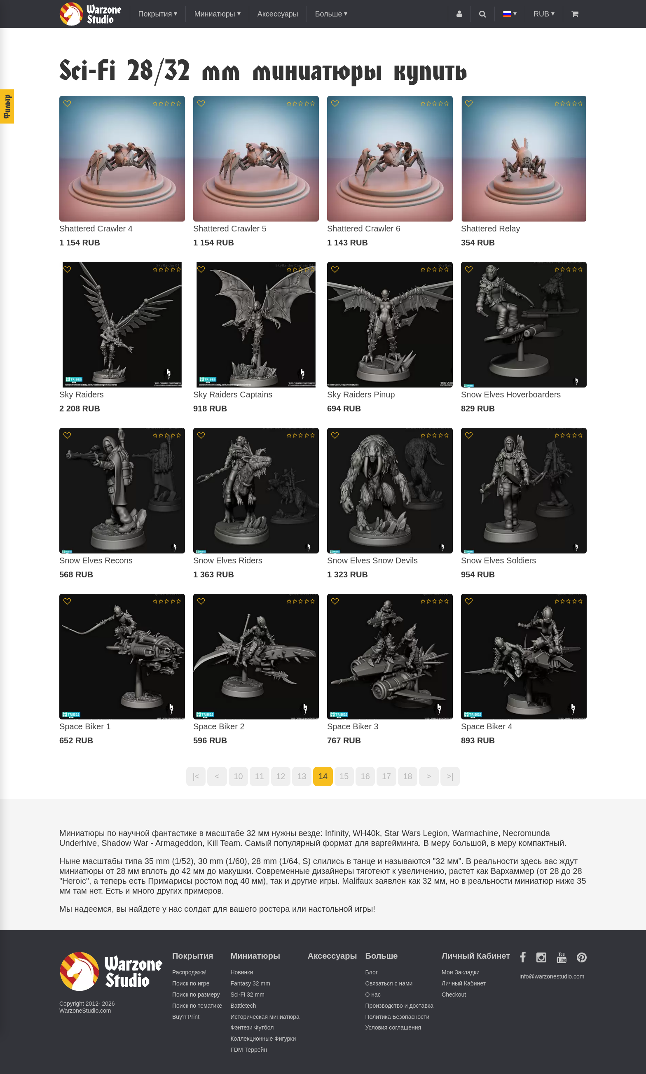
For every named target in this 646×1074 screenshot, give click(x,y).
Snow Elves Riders (227, 560)
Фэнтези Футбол (252, 1028)
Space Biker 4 (487, 726)
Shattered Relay (490, 228)
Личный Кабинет (464, 984)
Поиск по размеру (196, 995)
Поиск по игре (190, 984)
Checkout (454, 995)
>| (451, 776)
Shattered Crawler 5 (230, 228)
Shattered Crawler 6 (363, 228)
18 (408, 776)
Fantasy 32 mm (250, 984)
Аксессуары (277, 14)
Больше (328, 14)
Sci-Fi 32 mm (247, 995)
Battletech (243, 1005)
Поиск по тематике (197, 1005)
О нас (373, 995)
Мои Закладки (461, 972)
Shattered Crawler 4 (96, 228)
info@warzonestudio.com (552, 977)
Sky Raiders (81, 394)
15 (344, 776)
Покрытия (155, 14)
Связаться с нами (389, 984)
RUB (541, 14)
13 (301, 776)
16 (365, 776)
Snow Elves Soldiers (498, 560)
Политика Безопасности (397, 1016)
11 (258, 776)
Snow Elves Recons (96, 560)
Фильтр (7, 106)
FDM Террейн (248, 1050)
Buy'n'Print (185, 1016)
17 (387, 776)
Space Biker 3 (353, 726)
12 (280, 776)
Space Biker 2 (219, 726)
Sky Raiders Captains (232, 394)
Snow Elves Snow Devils (372, 560)
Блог (371, 972)
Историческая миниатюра (264, 1016)
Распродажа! (189, 972)
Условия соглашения (393, 1028)
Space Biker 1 (85, 726)
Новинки (241, 972)
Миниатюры (214, 14)
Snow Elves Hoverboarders (511, 394)
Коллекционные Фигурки (263, 1039)
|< (194, 776)
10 (237, 776)
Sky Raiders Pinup (361, 394)
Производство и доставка (399, 1005)
